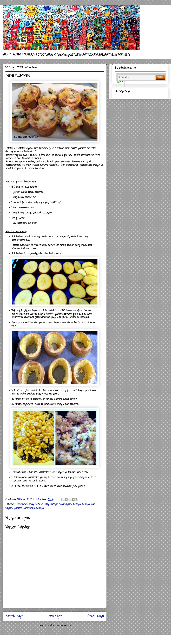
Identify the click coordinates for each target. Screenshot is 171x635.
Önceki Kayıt (95, 616)
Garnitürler (21, 504)
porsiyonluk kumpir (33, 508)
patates (18, 508)
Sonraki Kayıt (14, 616)
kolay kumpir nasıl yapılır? (58, 504)
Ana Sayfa (55, 616)
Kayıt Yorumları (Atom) (59, 625)
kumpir (77, 504)
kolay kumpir (36, 504)
